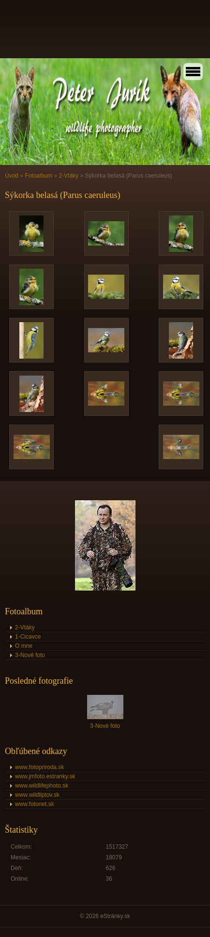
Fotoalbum (38, 175)
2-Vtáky (68, 175)
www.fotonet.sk (34, 804)
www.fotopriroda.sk (39, 767)
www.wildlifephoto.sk (41, 785)
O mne (23, 645)
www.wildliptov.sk (37, 794)
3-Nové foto (30, 655)
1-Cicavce (28, 636)
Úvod (11, 175)
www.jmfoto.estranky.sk (45, 776)
